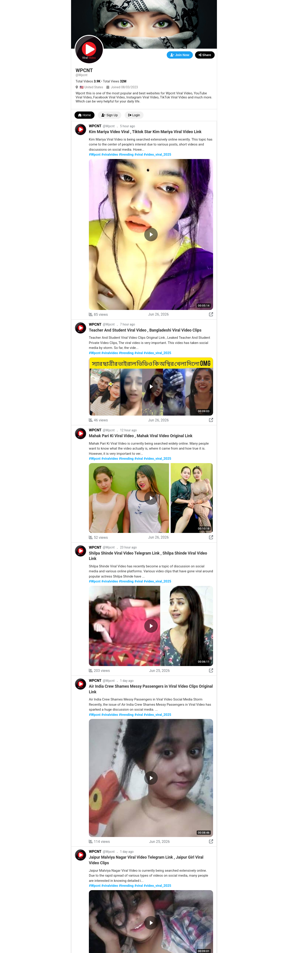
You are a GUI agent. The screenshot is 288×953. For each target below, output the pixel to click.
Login (134, 115)
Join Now (179, 55)
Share (205, 55)
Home (84, 115)
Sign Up (109, 115)
